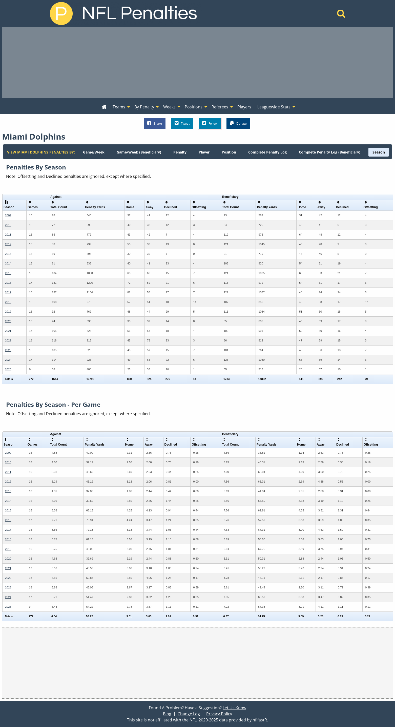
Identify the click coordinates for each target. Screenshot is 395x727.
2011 (8, 234)
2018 (8, 301)
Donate (238, 123)
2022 (8, 340)
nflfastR (260, 720)
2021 (8, 330)
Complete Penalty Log (267, 152)
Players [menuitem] (244, 107)
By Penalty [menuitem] (144, 107)
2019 (8, 311)
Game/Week (94, 152)
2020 (8, 321)
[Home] (341, 15)
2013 (8, 253)
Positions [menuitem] (193, 107)
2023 (8, 350)
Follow (209, 123)
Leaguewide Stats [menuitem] (273, 107)
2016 (8, 282)
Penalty (179, 152)
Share (154, 123)
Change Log (189, 714)
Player (204, 152)
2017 (8, 292)
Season (378, 152)
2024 (8, 359)
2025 (8, 369)
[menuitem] (104, 107)
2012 (8, 244)
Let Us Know (234, 708)
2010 (8, 224)
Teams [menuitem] (119, 107)
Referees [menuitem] (220, 107)
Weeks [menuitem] (169, 107)
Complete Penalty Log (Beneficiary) (329, 152)
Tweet (182, 123)
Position (229, 152)
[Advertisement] (197, 62)
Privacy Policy (219, 714)
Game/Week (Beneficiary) (139, 152)
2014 (8, 263)
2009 (8, 215)
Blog (167, 714)
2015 (8, 273)
